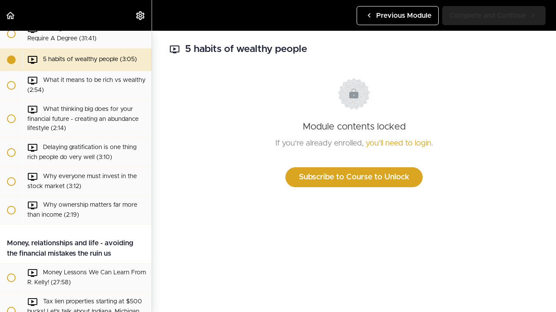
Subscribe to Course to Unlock (354, 177)
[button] (11, 15)
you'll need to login (398, 143)
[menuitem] (141, 15)
